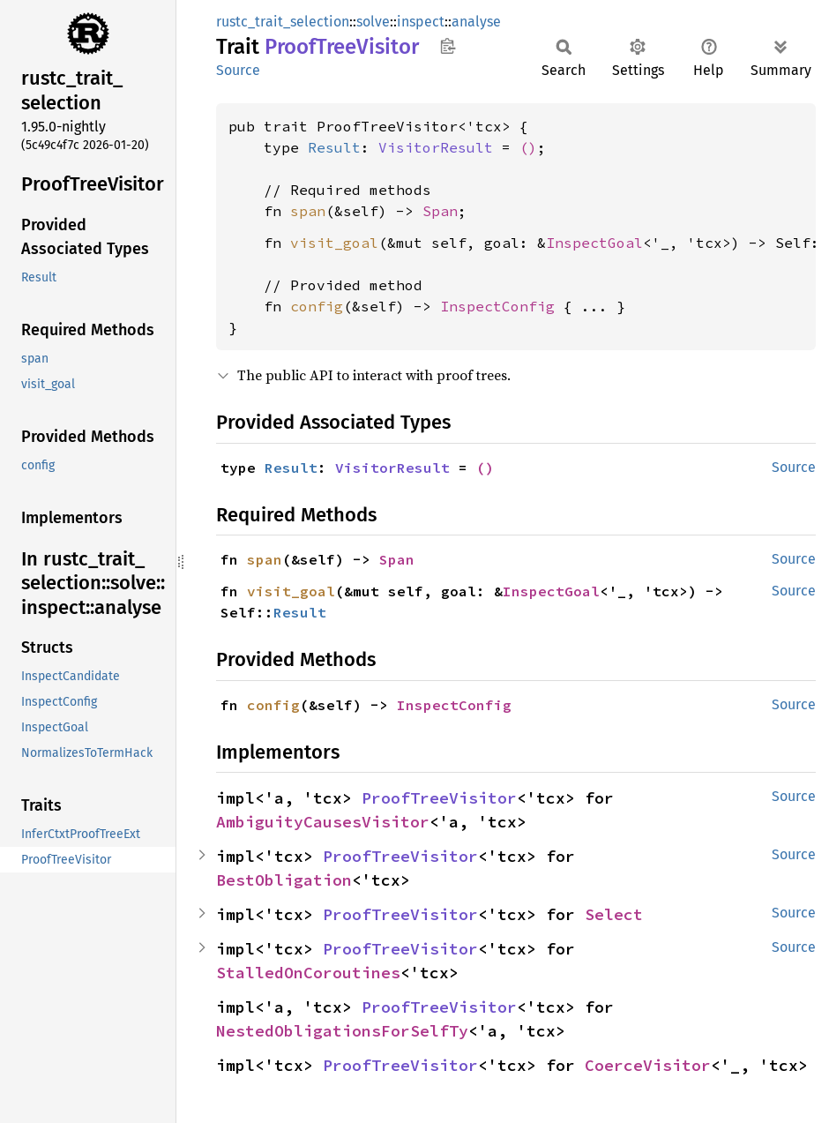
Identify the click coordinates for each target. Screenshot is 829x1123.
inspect (420, 21)
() (528, 147)
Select (614, 914)
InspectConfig (497, 306)
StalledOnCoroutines (308, 972)
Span (440, 211)
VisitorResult (435, 147)
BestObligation (284, 880)
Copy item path (447, 46)
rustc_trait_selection (282, 21)
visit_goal (334, 242)
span (307, 211)
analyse (476, 21)
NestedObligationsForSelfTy (342, 1031)
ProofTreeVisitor (439, 798)
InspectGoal (594, 242)
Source (238, 70)
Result (334, 147)
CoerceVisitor (648, 1065)
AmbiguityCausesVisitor (322, 822)
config (316, 306)
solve (373, 21)
